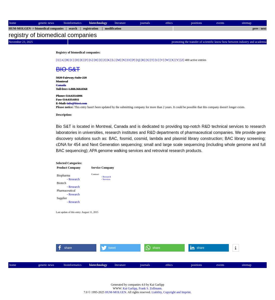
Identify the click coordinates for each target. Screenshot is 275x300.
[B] (67, 60)
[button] (76, 248)
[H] (96, 60)
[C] (72, 60)
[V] (162, 60)
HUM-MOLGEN (115, 292)
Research (74, 179)
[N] (124, 60)
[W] (167, 60)
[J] (104, 60)
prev (255, 28)
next (263, 28)
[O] (129, 60)
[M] (118, 60)
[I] (100, 60)
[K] (108, 60)
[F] (86, 60)
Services (107, 179)
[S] (148, 60)
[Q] (138, 60)
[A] (62, 60)
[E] (82, 60)
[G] (91, 60)
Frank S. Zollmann (150, 288)
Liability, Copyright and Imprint (171, 292)
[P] (133, 60)
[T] (152, 60)
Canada (61, 85)
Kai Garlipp (130, 288)
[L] (113, 60)
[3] (58, 60)
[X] (172, 60)
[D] (77, 60)
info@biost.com (77, 103)
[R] (143, 60)
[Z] (182, 60)
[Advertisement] (29, 126)
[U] (157, 60)
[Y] (177, 60)
